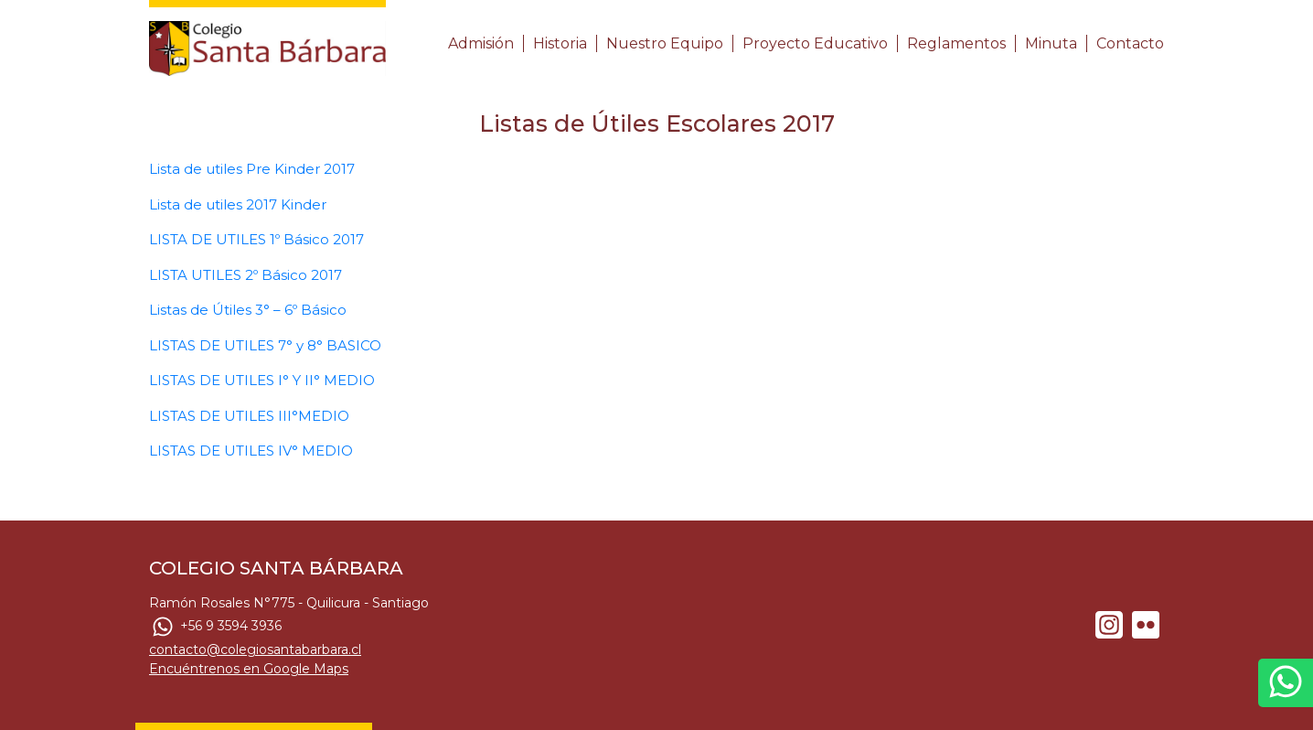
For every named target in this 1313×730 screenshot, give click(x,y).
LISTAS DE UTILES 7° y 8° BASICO (265, 345)
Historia (560, 43)
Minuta (1051, 43)
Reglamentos (956, 43)
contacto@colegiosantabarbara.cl (255, 649)
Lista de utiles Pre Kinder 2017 (252, 168)
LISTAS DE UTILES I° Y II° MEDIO (262, 380)
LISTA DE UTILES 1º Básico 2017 (256, 239)
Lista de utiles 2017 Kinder (237, 204)
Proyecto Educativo (815, 43)
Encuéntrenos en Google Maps (248, 668)
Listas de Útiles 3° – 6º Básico (248, 309)
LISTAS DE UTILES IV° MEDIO (251, 450)
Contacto (1130, 43)
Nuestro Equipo (664, 43)
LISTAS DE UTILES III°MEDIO (249, 415)
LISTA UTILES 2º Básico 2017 (245, 275)
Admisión (481, 43)
